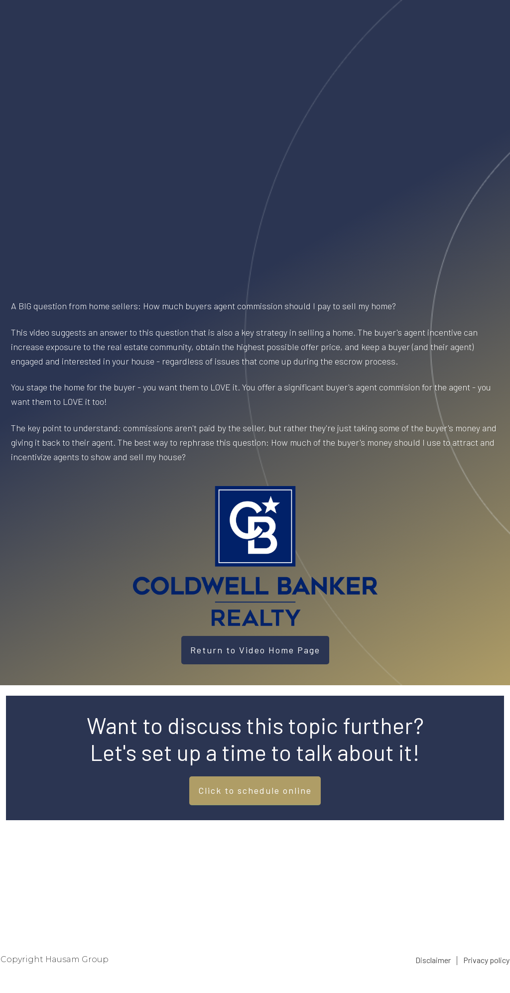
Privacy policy (486, 960)
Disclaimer (433, 960)
